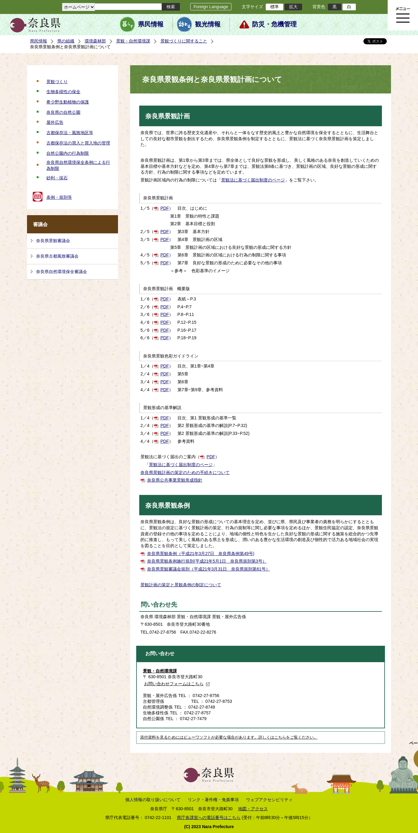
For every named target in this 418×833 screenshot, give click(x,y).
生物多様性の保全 (63, 91)
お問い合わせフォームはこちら (177, 683)
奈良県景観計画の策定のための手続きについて (185, 472)
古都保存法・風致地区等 (69, 132)
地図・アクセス (253, 808)
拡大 (293, 6)
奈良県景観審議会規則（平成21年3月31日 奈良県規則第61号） (208, 569)
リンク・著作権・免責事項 (213, 799)
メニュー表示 (403, 15)
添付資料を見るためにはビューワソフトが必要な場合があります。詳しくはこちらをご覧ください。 (229, 737)
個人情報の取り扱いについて (152, 799)
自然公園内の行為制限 (67, 153)
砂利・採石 (57, 177)
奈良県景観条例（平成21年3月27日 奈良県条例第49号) (201, 553)
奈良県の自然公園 (63, 112)
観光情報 (208, 24)
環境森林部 (95, 41)
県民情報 (150, 24)
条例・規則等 (59, 197)
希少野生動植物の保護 (67, 102)
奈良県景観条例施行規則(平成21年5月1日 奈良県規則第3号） (207, 561)
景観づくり (57, 81)
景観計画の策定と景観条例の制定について (180, 584)
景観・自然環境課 (133, 41)
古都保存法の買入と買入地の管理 (78, 143)
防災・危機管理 (274, 24)
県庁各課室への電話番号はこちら (209, 817)
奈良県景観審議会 (53, 240)
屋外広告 (54, 122)
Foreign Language (211, 6)
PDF (164, 208)
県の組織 (65, 41)
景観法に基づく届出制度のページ (253, 180)
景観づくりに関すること (183, 41)
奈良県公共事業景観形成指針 (174, 480)
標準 (274, 6)
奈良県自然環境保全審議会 (61, 271)
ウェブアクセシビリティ (269, 799)
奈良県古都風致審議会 (57, 256)
